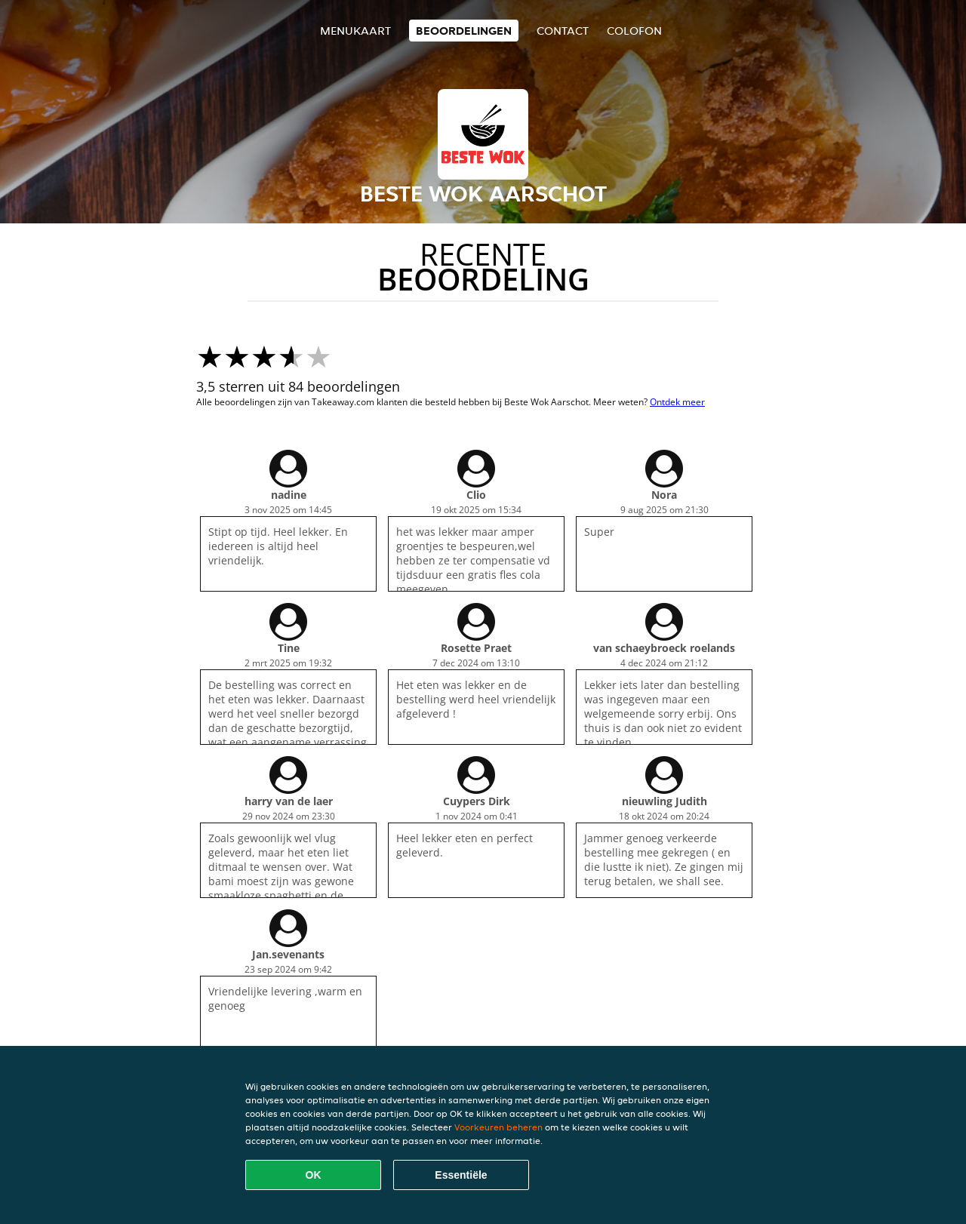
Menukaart (355, 30)
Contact (563, 30)
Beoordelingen (464, 30)
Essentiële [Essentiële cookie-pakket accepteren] (461, 1175)
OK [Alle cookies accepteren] (313, 1175)
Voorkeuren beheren (498, 1127)
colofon (634, 30)
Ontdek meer (677, 401)
